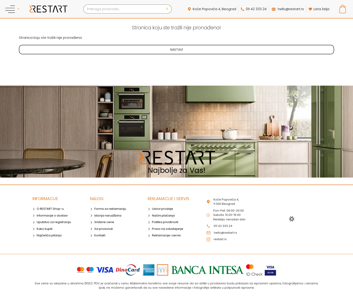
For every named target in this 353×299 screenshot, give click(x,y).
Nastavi (176, 49)
